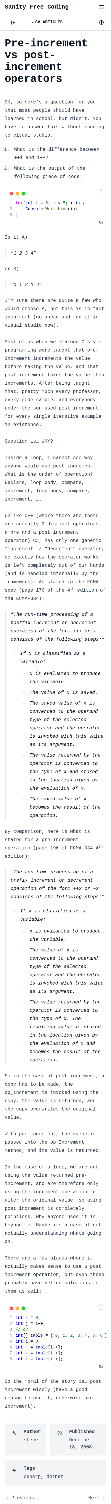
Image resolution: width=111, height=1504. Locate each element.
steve (31, 1440)
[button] (101, 192)
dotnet (55, 1476)
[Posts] (13, 22)
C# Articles (48, 22)
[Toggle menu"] (101, 7)
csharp (32, 1476)
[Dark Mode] (101, 22)
